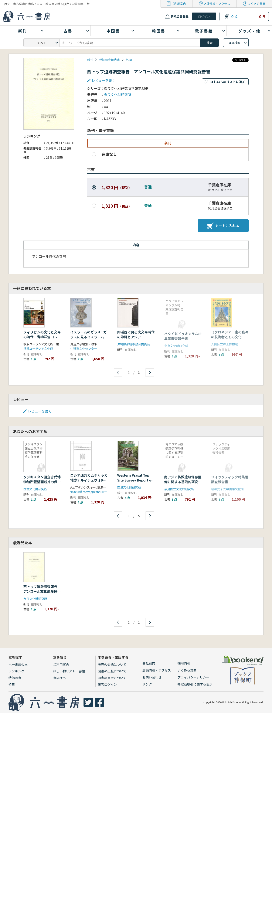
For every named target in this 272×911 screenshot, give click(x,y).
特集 (11, 684)
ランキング (16, 671)
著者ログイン (107, 684)
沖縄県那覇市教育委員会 (133, 344)
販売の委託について (112, 664)
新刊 (90, 60)
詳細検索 (234, 43)
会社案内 (148, 663)
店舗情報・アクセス (217, 3)
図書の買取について (112, 678)
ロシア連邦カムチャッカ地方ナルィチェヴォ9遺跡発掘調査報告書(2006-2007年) (89, 482)
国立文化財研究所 (35, 489)
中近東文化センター (83, 348)
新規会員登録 (179, 16)
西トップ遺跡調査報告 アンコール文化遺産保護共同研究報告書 (42, 591)
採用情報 (183, 663)
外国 (129, 60)
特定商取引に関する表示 (194, 684)
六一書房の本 (18, 664)
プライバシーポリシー (193, 677)
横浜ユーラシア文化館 (38, 348)
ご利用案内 (178, 3)
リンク (147, 684)
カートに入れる (223, 225)
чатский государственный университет (99, 492)
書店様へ (59, 678)
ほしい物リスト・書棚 (69, 671)
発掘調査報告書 (109, 60)
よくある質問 (256, 3)
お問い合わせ (152, 677)
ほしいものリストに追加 (227, 81)
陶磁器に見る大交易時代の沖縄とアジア (136, 334)
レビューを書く (103, 80)
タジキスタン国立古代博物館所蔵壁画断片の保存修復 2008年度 (42, 481)
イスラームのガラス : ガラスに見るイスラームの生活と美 (89, 336)
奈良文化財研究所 (117, 94)
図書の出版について (112, 671)
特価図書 (14, 678)
